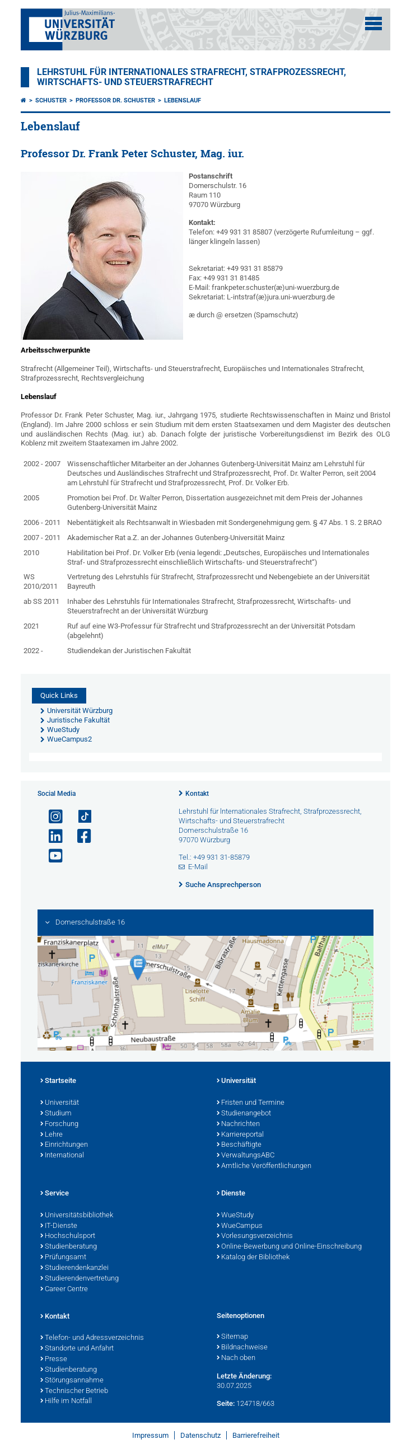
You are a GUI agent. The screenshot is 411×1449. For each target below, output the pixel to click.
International (62, 1156)
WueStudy (235, 1216)
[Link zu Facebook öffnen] (79, 836)
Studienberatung (68, 1247)
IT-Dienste (58, 1226)
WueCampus (240, 1226)
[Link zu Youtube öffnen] (51, 856)
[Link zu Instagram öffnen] (51, 817)
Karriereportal (240, 1135)
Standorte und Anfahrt (77, 1349)
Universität (59, 1103)
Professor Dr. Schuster (115, 100)
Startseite (58, 1081)
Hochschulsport (67, 1236)
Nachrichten (238, 1124)
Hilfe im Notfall (66, 1401)
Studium (56, 1114)
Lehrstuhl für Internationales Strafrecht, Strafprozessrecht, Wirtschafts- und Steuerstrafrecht (191, 77)
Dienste (231, 1194)
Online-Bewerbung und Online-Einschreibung (289, 1247)
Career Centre (64, 1289)
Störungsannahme (72, 1381)
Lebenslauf (182, 100)
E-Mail (198, 866)
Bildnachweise (242, 1348)
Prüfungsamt (63, 1258)
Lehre (51, 1135)
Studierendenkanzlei (74, 1268)
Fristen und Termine (250, 1103)
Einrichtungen (64, 1145)
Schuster (51, 100)
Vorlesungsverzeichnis (255, 1236)
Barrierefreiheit (255, 1435)
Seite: (226, 1403)
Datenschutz (200, 1435)
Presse (53, 1359)
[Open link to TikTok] (79, 817)
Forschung (59, 1124)
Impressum (150, 1435)
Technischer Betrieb (74, 1391)
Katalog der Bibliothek (253, 1258)
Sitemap (232, 1337)
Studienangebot (244, 1114)
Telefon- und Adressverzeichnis (92, 1338)
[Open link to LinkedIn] (51, 836)
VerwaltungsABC (245, 1156)
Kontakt (197, 794)
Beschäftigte (239, 1145)
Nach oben (236, 1358)
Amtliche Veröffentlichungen (264, 1166)
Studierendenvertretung (79, 1279)
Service (54, 1194)
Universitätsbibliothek (76, 1216)
